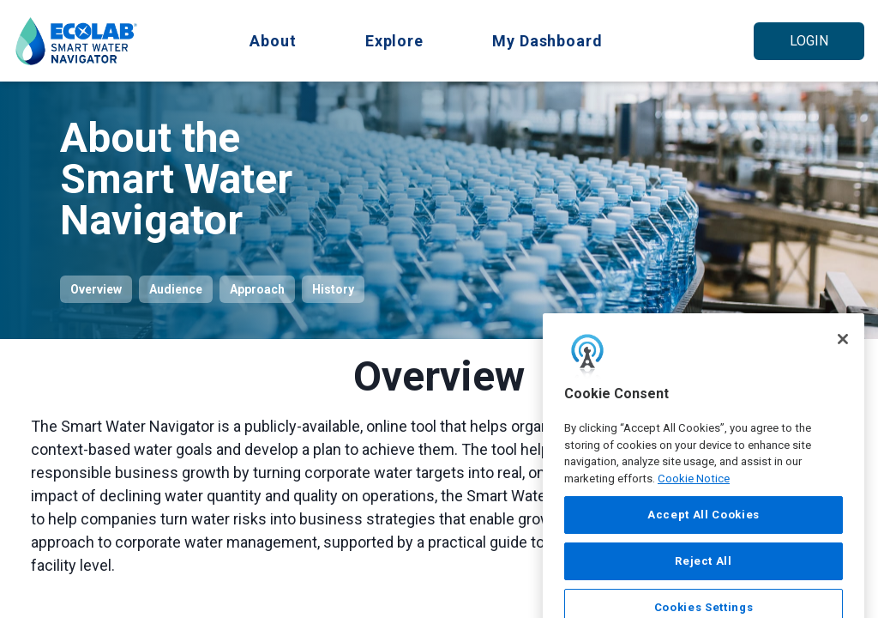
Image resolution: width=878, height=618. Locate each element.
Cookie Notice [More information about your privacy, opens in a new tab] (694, 502)
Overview (96, 289)
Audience (175, 289)
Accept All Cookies (703, 538)
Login (809, 41)
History (333, 289)
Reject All (703, 585)
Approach (257, 289)
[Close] (843, 363)
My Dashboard (547, 41)
